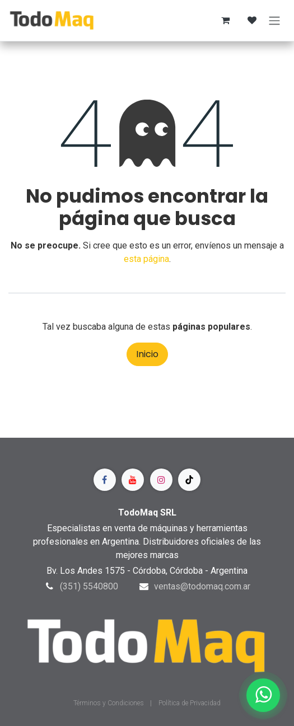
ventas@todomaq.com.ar (202, 586)
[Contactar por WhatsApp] (263, 695)
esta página (146, 259)
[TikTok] (189, 480)
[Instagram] (161, 480)
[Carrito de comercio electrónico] (225, 20)
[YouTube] (133, 480)
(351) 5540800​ (89, 586)
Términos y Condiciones (109, 703)
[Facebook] (105, 480)
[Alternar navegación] (274, 20)
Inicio (147, 354)
